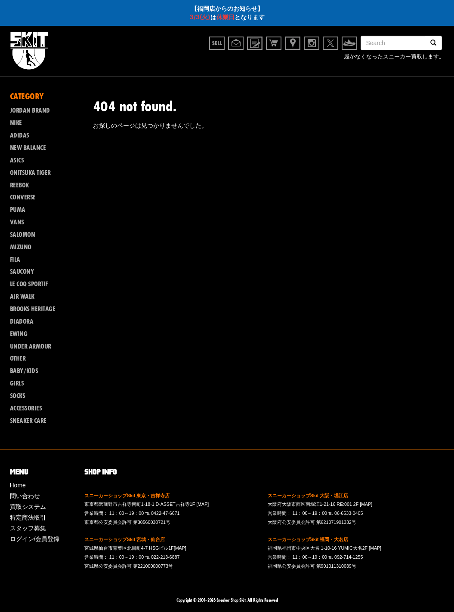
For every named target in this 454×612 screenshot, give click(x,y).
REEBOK (19, 185)
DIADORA (22, 321)
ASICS (17, 160)
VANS (17, 222)
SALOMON (22, 234)
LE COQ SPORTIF (29, 284)
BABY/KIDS (24, 371)
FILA (15, 259)
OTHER (18, 358)
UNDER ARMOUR (30, 346)
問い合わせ (25, 496)
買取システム (28, 506)
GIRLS (17, 383)
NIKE (16, 123)
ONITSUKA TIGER (30, 172)
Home (18, 485)
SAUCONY (22, 271)
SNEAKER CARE (28, 420)
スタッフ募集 (28, 528)
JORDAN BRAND (30, 110)
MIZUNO (20, 247)
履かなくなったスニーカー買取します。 (394, 58)
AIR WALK (22, 296)
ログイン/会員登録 (35, 539)
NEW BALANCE (28, 148)
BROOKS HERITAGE (33, 309)
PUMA (17, 209)
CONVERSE (23, 197)
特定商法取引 (28, 517)
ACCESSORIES (26, 408)
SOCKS (17, 396)
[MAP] (202, 504)
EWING (19, 334)
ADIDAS (19, 135)
